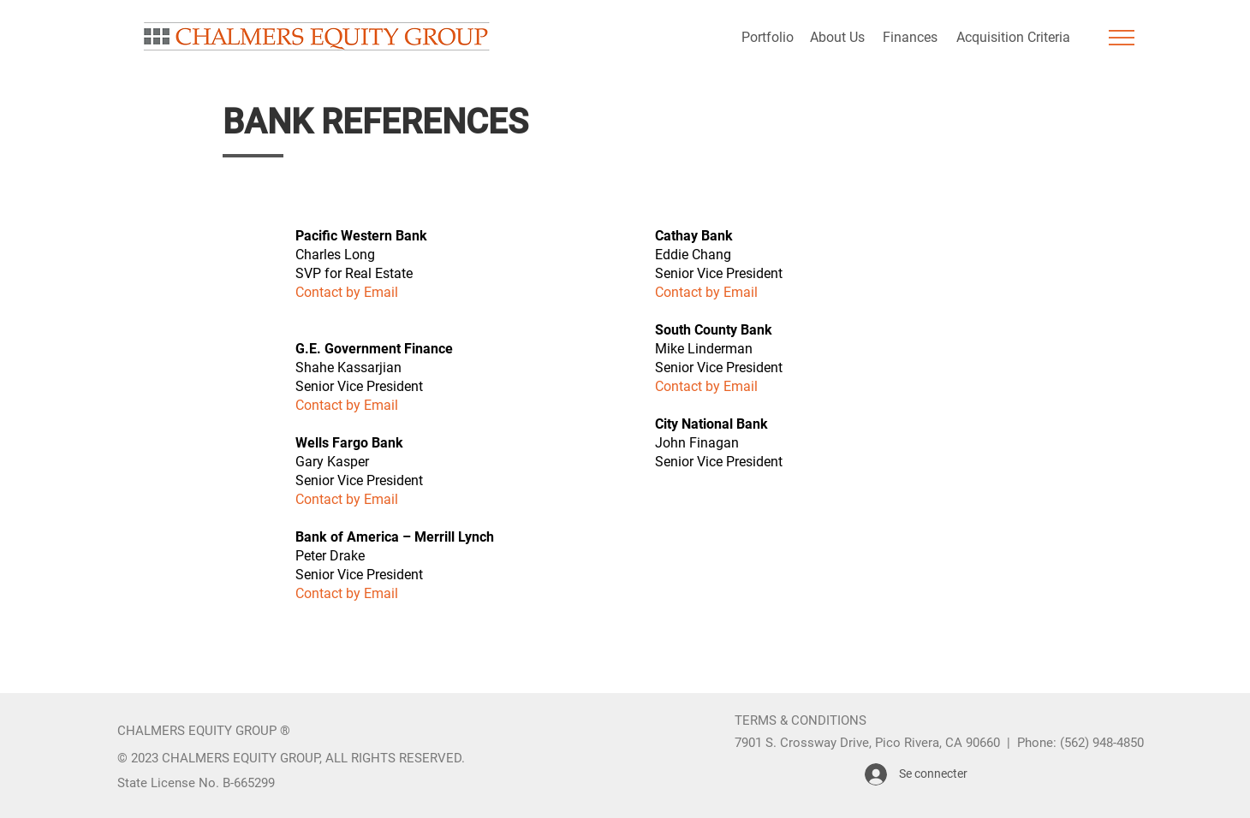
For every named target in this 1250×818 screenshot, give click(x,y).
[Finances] (910, 38)
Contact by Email (346, 405)
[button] (1121, 37)
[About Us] (837, 38)
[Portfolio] (767, 38)
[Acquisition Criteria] (1013, 38)
